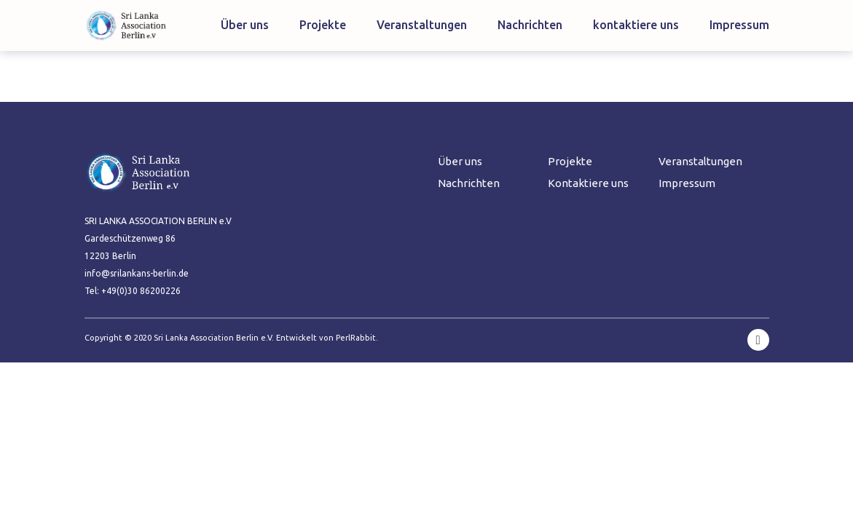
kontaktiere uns (636, 24)
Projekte (322, 24)
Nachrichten (530, 24)
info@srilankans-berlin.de (136, 273)
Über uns (245, 24)
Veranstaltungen (422, 24)
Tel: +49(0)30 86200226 (132, 290)
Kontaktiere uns (588, 183)
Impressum (739, 24)
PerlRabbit (356, 337)
